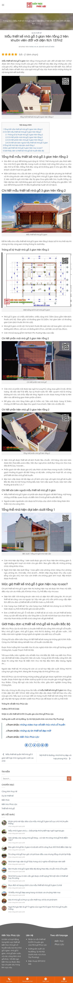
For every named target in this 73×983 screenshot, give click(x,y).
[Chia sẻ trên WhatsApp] (26, 745)
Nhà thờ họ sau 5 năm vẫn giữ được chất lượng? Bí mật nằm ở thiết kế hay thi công (38, 877)
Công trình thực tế (9, 791)
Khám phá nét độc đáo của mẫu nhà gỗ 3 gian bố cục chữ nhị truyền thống (38, 822)
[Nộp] (69, 778)
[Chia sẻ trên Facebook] (30, 745)
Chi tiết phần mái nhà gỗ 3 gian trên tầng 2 (24, 137)
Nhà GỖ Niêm (49, 46)
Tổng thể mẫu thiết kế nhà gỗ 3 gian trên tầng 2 (22, 129)
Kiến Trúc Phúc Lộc (29, 736)
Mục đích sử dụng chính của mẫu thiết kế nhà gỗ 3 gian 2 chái (35, 885)
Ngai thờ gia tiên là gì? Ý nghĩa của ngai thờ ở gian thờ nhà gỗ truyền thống (37, 908)
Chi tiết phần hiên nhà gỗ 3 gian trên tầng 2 (24, 140)
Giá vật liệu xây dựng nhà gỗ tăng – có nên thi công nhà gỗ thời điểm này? (38, 839)
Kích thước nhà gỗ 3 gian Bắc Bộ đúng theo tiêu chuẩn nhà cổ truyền (37, 869)
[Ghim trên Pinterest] (42, 745)
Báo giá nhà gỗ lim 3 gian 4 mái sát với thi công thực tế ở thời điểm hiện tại (39, 847)
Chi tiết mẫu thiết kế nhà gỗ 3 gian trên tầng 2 (22, 132)
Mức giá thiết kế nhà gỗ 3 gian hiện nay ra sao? (23, 148)
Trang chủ (7, 20)
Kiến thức (6, 800)
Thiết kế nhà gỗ (8, 808)
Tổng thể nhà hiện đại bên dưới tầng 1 (19, 145)
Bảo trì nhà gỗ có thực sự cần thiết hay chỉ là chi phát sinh (32, 900)
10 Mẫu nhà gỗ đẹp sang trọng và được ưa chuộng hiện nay (34, 892)
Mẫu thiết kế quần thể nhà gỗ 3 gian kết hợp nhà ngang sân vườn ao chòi (18, 757)
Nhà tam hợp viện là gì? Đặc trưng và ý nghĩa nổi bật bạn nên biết (36, 861)
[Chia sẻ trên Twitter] (34, 745)
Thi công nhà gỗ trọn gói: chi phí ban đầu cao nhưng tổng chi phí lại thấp (39, 854)
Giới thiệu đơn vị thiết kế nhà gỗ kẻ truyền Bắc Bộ (23, 150)
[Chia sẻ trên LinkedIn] (46, 745)
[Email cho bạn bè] (38, 745)
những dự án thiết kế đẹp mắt (35, 730)
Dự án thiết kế (36, 33)
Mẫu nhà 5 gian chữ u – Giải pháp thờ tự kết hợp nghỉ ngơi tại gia (36, 831)
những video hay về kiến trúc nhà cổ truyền (42, 724)
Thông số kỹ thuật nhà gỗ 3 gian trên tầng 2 (24, 134)
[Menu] (3, 5)
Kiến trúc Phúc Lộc (9, 804)
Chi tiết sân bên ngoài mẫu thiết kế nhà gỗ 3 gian (26, 142)
